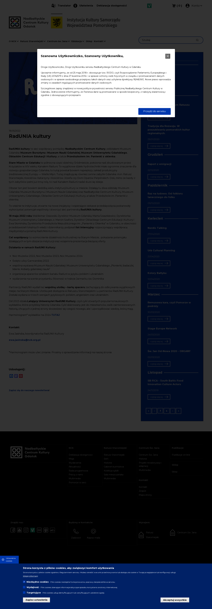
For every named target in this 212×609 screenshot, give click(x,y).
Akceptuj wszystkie (175, 599)
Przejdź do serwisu (154, 111)
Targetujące (34, 592)
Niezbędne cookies (38, 582)
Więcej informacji (30, 576)
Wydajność (33, 587)
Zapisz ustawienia (36, 599)
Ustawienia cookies (11, 559)
